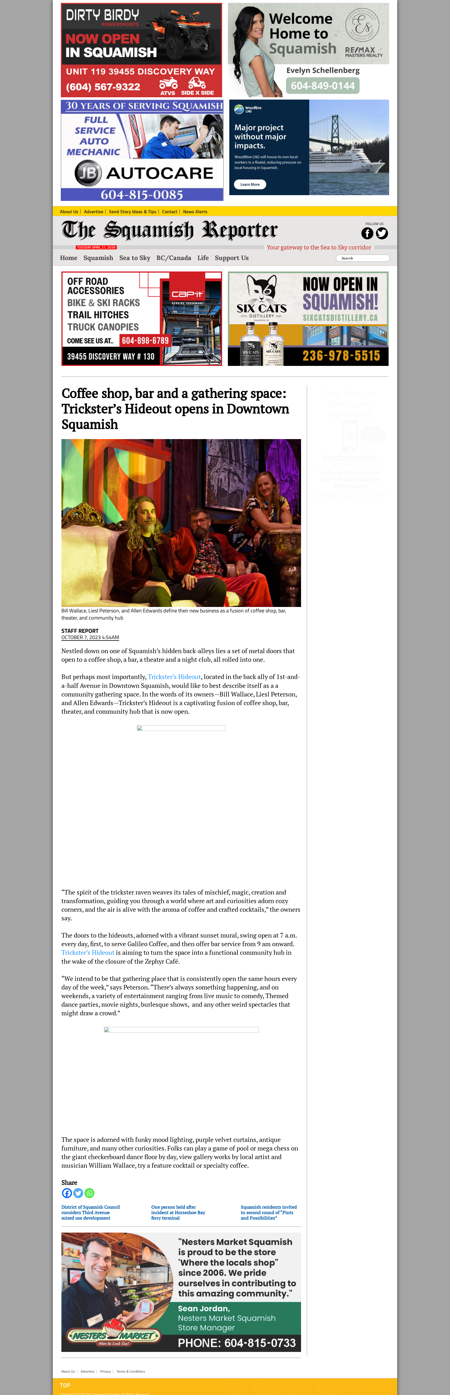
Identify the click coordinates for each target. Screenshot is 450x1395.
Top (65, 1377)
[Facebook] (67, 1193)
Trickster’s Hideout (174, 677)
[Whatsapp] (89, 1193)
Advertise (87, 1363)
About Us (68, 1363)
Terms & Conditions (131, 1363)
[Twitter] (78, 1193)
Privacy (105, 1363)
